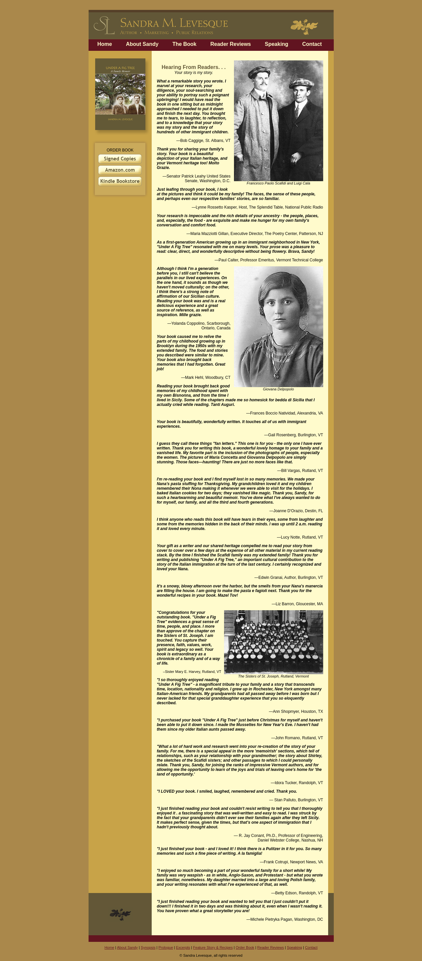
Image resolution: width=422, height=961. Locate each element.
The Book (185, 44)
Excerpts (183, 947)
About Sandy (142, 44)
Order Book (245, 947)
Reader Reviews (231, 44)
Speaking (276, 44)
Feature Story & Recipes (213, 947)
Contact (312, 44)
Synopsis (148, 947)
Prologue (165, 947)
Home (104, 44)
